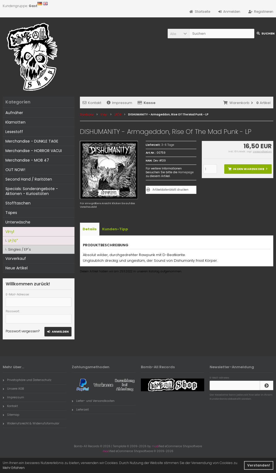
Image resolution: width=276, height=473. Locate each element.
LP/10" (13, 240)
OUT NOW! (15, 169)
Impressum (119, 102)
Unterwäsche (17, 222)
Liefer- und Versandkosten (93, 401)
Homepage (186, 172)
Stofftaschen (18, 203)
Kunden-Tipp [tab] (115, 229)
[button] (178, 33)
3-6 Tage (167, 145)
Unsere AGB (13, 388)
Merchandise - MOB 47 (27, 160)
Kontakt (92, 102)
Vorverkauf (15, 258)
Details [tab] (90, 229)
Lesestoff (14, 131)
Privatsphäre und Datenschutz (27, 380)
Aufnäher (14, 112)
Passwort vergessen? (23, 331)
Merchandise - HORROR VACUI (33, 150)
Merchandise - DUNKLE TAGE (31, 141)
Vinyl (9, 231)
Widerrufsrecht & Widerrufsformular (31, 423)
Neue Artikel (16, 268)
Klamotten (15, 122)
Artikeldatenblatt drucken (170, 190)
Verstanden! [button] (258, 465)
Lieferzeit (80, 409)
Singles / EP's (19, 249)
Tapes (11, 212)
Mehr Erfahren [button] (14, 467)
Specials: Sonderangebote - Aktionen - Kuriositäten (31, 191)
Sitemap (11, 414)
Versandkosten (262, 151)
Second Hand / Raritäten (28, 179)
